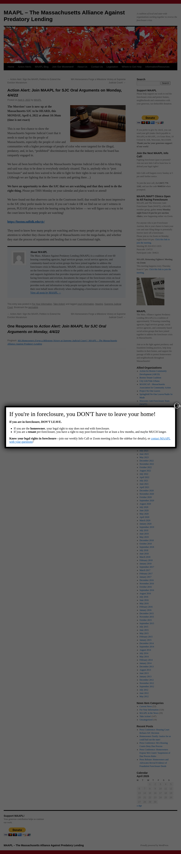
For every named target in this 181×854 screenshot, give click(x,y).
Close (177, 405)
